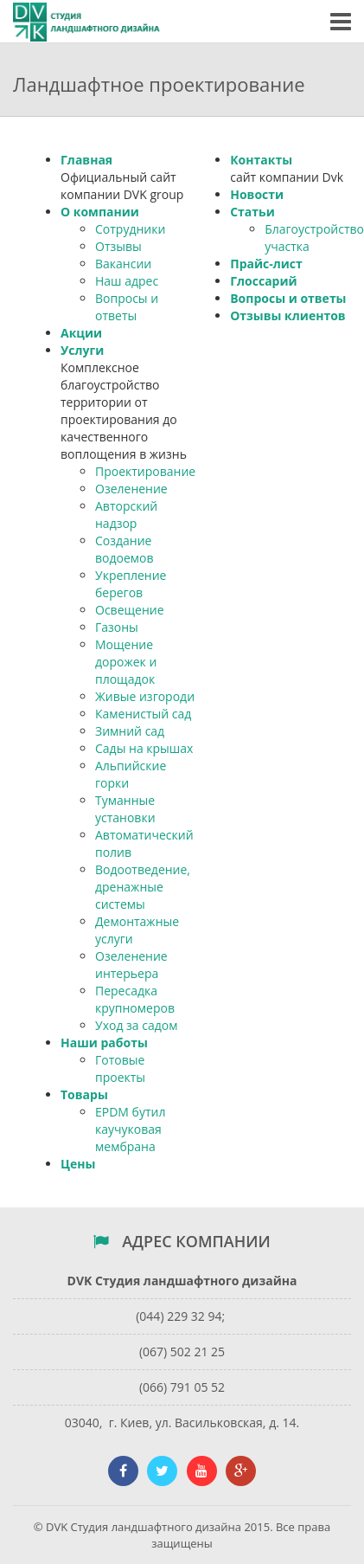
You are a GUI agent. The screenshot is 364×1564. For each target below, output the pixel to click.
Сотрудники (130, 229)
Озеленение (131, 488)
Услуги (82, 350)
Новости (257, 194)
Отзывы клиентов (287, 315)
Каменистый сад (143, 713)
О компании (100, 211)
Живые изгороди (145, 696)
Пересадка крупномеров (135, 999)
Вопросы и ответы (126, 307)
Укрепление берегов (130, 584)
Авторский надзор (126, 514)
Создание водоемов (124, 549)
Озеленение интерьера (131, 965)
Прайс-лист (266, 263)
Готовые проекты (120, 1068)
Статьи (252, 211)
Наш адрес (126, 281)
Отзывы (118, 246)
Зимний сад (129, 731)
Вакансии (123, 263)
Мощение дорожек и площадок (125, 661)
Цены (78, 1163)
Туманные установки (125, 809)
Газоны (116, 627)
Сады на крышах (144, 748)
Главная (86, 159)
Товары (84, 1094)
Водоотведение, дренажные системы (142, 886)
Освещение (129, 610)
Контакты (261, 159)
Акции (81, 333)
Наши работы (104, 1042)
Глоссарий (263, 281)
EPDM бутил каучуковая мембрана (130, 1129)
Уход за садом (136, 1025)
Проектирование (145, 471)
